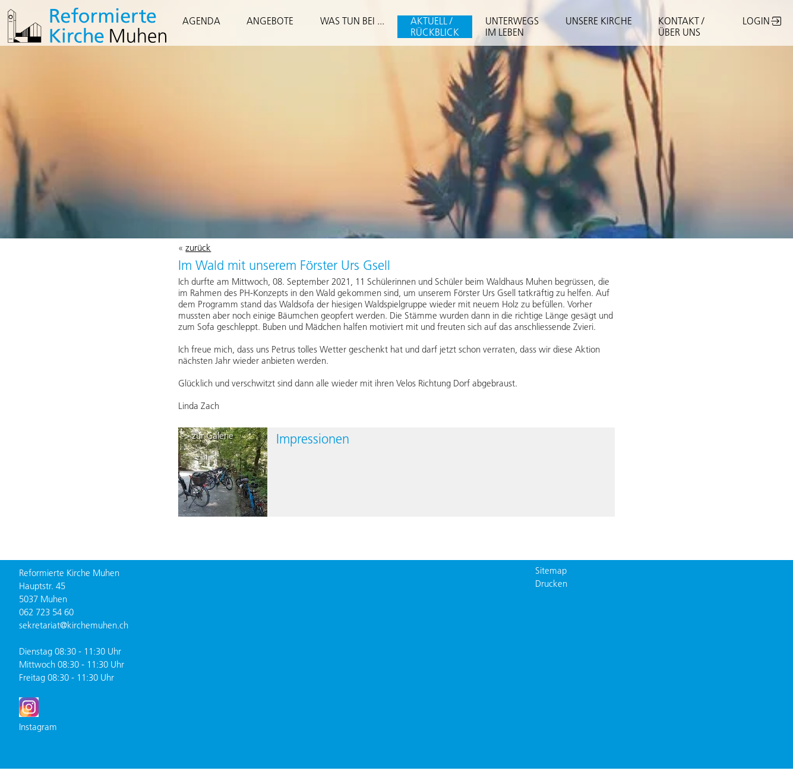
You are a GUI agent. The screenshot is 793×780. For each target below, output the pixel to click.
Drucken (551, 583)
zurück (198, 247)
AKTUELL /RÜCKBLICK (434, 26)
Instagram (38, 726)
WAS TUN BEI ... (352, 21)
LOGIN (756, 21)
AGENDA (201, 21)
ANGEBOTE (270, 21)
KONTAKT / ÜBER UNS (681, 26)
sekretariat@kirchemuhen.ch (73, 625)
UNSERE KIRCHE (598, 21)
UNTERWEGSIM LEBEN (512, 26)
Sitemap (551, 570)
